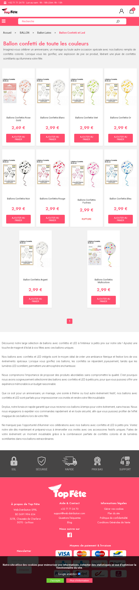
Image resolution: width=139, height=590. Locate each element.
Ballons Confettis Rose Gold (18, 119)
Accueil (7, 32)
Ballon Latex (44, 32)
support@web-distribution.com (69, 513)
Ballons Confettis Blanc (52, 117)
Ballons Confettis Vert (86, 117)
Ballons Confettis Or (120, 117)
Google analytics (67, 574)
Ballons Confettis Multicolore (104, 281)
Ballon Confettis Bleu (120, 198)
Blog (69, 522)
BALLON (24, 32)
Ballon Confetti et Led (72, 32)
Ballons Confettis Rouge (52, 198)
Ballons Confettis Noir (18, 198)
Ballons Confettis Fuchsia (87, 201)
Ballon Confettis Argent (35, 279)
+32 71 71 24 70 (16, 2)
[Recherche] (68, 21)
